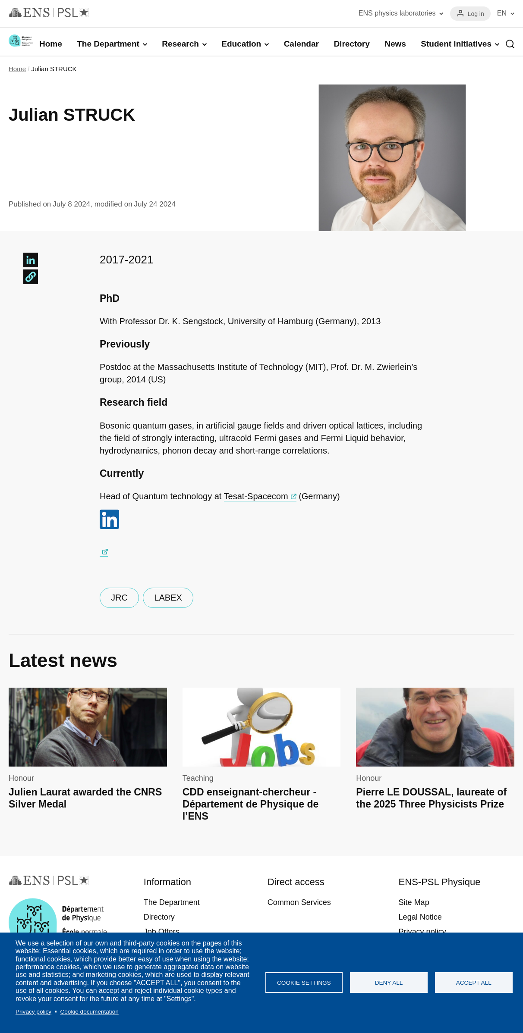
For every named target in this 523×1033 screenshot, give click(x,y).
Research (180, 43)
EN (502, 13)
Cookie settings (304, 983)
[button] (30, 276)
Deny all (389, 983)
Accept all (473, 983)
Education (241, 43)
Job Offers (162, 931)
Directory (351, 43)
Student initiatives (456, 43)
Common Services (299, 902)
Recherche (510, 44)
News (395, 43)
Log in (476, 13)
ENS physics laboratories (397, 13)
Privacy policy (33, 1011)
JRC (119, 597)
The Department (108, 43)
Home (50, 43)
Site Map (414, 902)
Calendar (301, 43)
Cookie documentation (89, 1011)
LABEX (168, 597)
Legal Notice (420, 917)
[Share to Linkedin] (30, 260)
